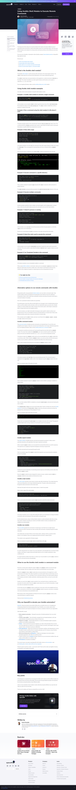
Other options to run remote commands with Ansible (29, 64)
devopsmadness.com (35, 726)
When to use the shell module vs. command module (29, 66)
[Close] (74, 787)
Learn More (23, 706)
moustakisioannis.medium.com (45, 726)
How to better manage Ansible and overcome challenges (31, 279)
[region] (38, 787)
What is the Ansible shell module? (26, 61)
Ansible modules (36, 293)
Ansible (19, 9)
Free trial (59, 4)
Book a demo (66, 4)
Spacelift (19, 605)
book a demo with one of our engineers (33, 644)
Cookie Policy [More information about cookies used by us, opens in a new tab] (5, 788)
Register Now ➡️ (54, 1)
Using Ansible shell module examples (26, 63)
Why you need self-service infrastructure (28, 277)
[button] (38, 714)
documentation (49, 642)
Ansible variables (26, 266)
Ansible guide (21, 644)
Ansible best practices (28, 598)
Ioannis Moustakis (23, 16)
